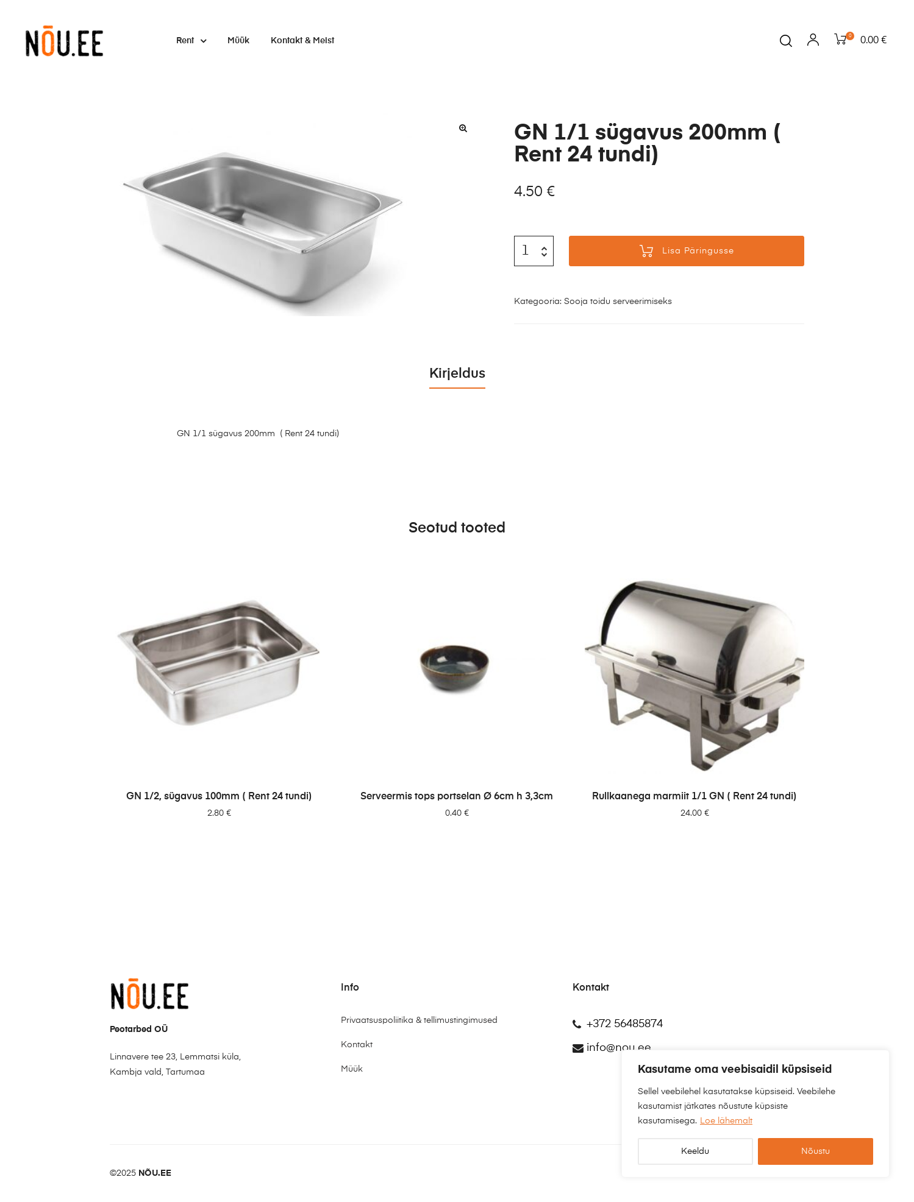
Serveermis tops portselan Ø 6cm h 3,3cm (456, 797)
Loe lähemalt (726, 1121)
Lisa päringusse (698, 251)
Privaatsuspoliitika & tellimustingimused (419, 1020)
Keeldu (695, 1151)
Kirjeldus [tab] (457, 374)
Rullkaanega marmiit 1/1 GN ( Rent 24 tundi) (694, 797)
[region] (755, 1114)
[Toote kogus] (525, 251)
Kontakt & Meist (302, 41)
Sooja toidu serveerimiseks (618, 301)
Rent (191, 41)
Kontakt (357, 1045)
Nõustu (815, 1151)
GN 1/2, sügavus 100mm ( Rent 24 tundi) (219, 797)
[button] (462, 127)
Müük (238, 41)
